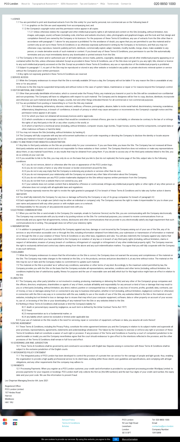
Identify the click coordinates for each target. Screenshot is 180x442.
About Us (25, 4)
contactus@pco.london (162, 426)
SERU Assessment (69, 4)
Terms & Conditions (71, 423)
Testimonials (113, 4)
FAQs (102, 4)
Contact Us (126, 4)
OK (116, 439)
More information (130, 439)
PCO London (11, 3)
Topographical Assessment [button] (44, 4)
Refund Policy (68, 420)
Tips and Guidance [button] (88, 4)
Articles (65, 426)
